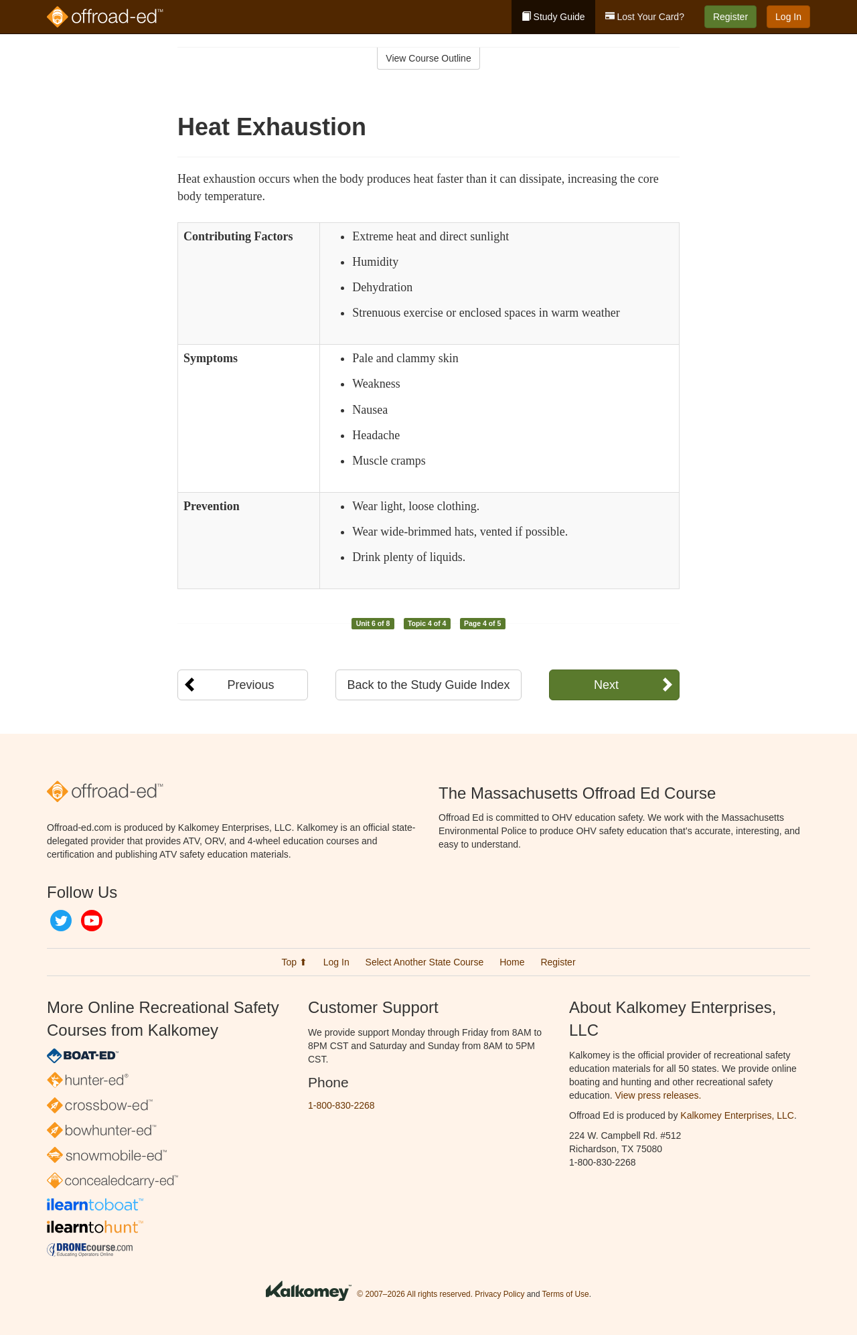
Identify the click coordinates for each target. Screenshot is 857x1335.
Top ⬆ (294, 962)
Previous (250, 685)
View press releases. (658, 1095)
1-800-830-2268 (341, 1105)
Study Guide (553, 16)
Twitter (61, 920)
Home (511, 962)
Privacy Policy (499, 1294)
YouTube (91, 920)
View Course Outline (428, 58)
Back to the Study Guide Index (428, 685)
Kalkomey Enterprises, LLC (737, 1115)
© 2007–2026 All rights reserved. (415, 1294)
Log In (788, 16)
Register (730, 16)
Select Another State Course (425, 962)
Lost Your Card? (644, 16)
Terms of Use (565, 1294)
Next (606, 685)
